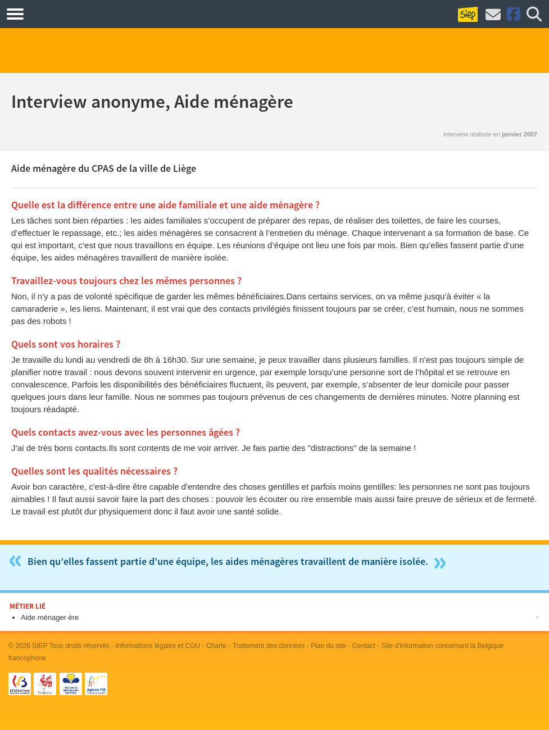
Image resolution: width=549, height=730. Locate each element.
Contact (363, 646)
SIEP (39, 646)
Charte (216, 646)
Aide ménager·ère (50, 617)
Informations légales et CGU (158, 646)
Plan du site (328, 646)
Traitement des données (268, 646)
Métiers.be (56, 13)
